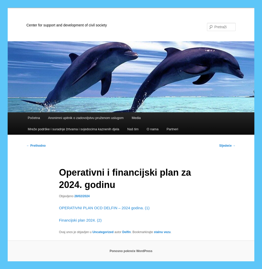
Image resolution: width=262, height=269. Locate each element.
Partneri (172, 129)
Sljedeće (227, 145)
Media (136, 118)
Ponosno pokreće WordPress (131, 251)
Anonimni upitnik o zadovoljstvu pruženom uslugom (86, 118)
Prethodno (36, 145)
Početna (34, 118)
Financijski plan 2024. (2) (80, 220)
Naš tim (133, 129)
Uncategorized (103, 232)
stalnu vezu (162, 232)
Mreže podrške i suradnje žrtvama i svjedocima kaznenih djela (73, 129)
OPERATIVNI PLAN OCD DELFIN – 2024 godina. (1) (104, 208)
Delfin (126, 232)
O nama (152, 129)
